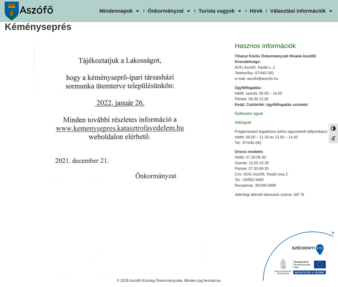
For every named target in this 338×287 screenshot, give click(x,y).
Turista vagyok (220, 11)
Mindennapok (119, 11)
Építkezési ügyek (249, 114)
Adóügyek (243, 122)
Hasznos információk (265, 45)
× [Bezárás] (333, 232)
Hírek (256, 11)
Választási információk (301, 11)
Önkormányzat (169, 11)
